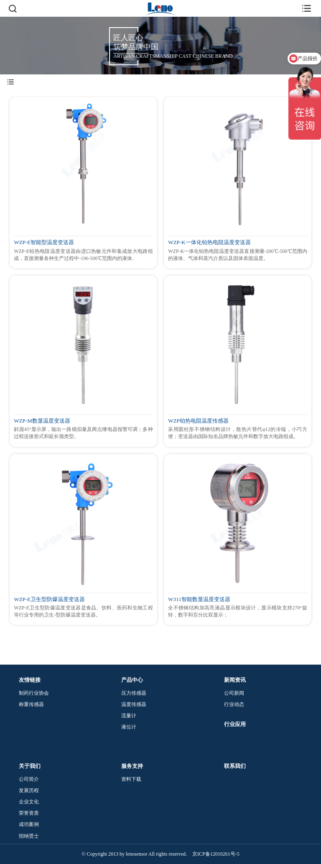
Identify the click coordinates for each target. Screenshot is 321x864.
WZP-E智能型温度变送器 (44, 242)
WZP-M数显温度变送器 (42, 421)
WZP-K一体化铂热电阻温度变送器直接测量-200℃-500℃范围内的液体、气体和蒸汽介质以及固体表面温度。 (237, 254)
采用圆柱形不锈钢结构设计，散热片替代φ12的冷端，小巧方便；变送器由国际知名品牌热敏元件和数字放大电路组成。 (237, 432)
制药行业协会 (34, 693)
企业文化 (29, 802)
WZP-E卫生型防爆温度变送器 (49, 599)
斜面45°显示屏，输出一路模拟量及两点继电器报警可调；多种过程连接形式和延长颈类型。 (83, 432)
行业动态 (234, 704)
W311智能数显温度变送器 (199, 599)
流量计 (128, 716)
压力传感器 (133, 693)
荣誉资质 (29, 813)
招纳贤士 (29, 836)
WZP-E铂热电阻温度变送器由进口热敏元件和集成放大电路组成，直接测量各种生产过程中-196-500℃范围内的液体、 (83, 254)
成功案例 (29, 824)
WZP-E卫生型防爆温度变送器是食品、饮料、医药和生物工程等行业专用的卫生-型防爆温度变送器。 (83, 611)
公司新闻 (234, 693)
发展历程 (29, 790)
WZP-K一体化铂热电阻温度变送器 (209, 242)
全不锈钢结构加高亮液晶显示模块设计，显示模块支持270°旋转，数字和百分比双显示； (237, 611)
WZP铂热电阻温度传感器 (198, 421)
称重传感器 (31, 704)
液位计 (128, 727)
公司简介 (29, 779)
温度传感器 (133, 704)
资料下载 (131, 779)
